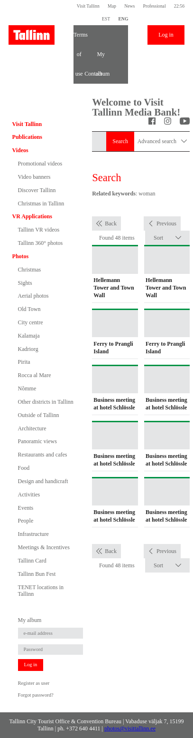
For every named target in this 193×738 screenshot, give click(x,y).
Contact (89, 73)
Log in (166, 34)
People (26, 520)
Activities (29, 494)
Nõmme (27, 388)
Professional (154, 6)
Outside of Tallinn (38, 415)
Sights (25, 283)
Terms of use (79, 38)
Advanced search (162, 141)
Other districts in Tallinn (46, 401)
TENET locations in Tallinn (41, 590)
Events (26, 508)
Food (24, 468)
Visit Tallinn (88, 6)
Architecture (32, 428)
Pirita (24, 362)
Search (120, 141)
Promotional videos (40, 163)
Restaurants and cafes (42, 454)
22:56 (179, 6)
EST (106, 18)
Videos (20, 150)
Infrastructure (33, 534)
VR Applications (32, 216)
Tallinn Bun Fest (37, 574)
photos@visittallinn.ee (130, 728)
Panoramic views (37, 441)
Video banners (34, 177)
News (129, 6)
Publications (27, 137)
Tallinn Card (32, 560)
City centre (30, 322)
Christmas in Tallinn (41, 203)
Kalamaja (29, 335)
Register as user (34, 683)
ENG (123, 18)
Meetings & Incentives (44, 547)
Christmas (29, 269)
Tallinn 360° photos (40, 243)
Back (111, 223)
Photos (20, 256)
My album (100, 57)
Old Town (29, 309)
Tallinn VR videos (39, 229)
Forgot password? (36, 695)
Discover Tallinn (37, 190)
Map (112, 6)
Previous (166, 223)
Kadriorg (28, 349)
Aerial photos (33, 295)
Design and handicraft (43, 481)
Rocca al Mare (34, 375)
